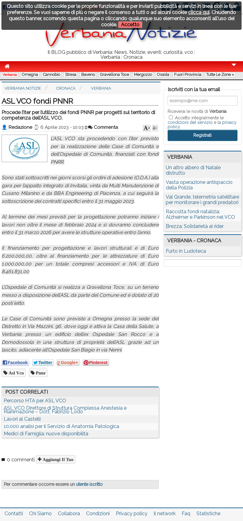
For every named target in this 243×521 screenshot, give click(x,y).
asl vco (15, 372)
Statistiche (208, 513)
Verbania (9, 75)
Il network (165, 513)
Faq (186, 513)
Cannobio (51, 74)
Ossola (163, 74)
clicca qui (198, 12)
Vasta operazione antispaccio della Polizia (199, 185)
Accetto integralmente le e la (202, 122)
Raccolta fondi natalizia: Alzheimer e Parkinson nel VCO (200, 214)
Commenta (103, 127)
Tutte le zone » (220, 74)
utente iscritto (89, 484)
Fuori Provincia (187, 74)
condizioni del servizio (190, 122)
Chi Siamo (40, 513)
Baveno (88, 74)
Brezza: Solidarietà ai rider (195, 226)
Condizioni (98, 513)
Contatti (14, 513)
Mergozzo (143, 74)
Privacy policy (131, 513)
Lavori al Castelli (22, 419)
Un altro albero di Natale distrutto (193, 170)
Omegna (30, 74)
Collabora (69, 513)
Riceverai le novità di (197, 111)
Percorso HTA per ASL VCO (35, 401)
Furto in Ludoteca (186, 251)
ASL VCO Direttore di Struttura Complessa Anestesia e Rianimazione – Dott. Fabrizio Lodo (65, 410)
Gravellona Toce (114, 74)
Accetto (130, 25)
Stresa (70, 74)
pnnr (40, 372)
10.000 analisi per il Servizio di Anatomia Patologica (61, 426)
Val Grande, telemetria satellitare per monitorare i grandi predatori (202, 199)
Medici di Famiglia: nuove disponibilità (46, 434)
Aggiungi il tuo (57, 459)
